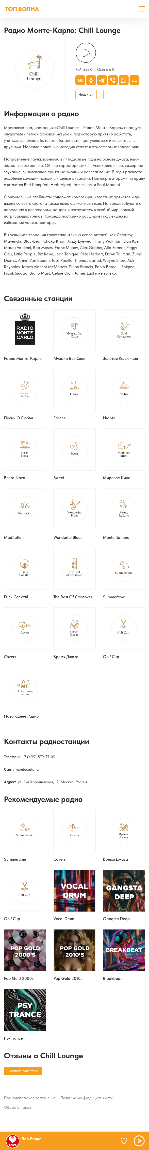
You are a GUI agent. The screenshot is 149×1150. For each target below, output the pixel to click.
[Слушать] (85, 53)
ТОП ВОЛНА (22, 9)
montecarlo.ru (27, 770)
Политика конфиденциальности (86, 1099)
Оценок (103, 70)
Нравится (86, 95)
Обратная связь (17, 1108)
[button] (142, 9)
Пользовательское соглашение (29, 1099)
